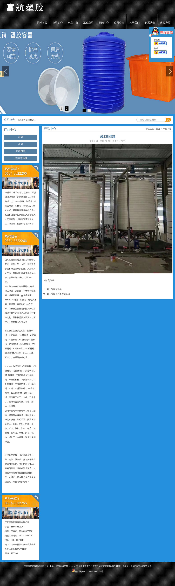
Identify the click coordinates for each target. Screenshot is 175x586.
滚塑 (20, 137)
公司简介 (57, 22)
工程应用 (88, 22)
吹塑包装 (20, 151)
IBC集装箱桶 (20, 158)
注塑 (20, 144)
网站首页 (42, 22)
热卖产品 (165, 22)
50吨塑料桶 (56, 289)
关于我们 (134, 22)
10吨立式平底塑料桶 (60, 294)
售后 (160, 51)
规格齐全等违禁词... (27, 120)
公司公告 (119, 22)
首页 (158, 129)
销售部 (160, 42)
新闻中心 (104, 22)
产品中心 (73, 22)
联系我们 (150, 22)
